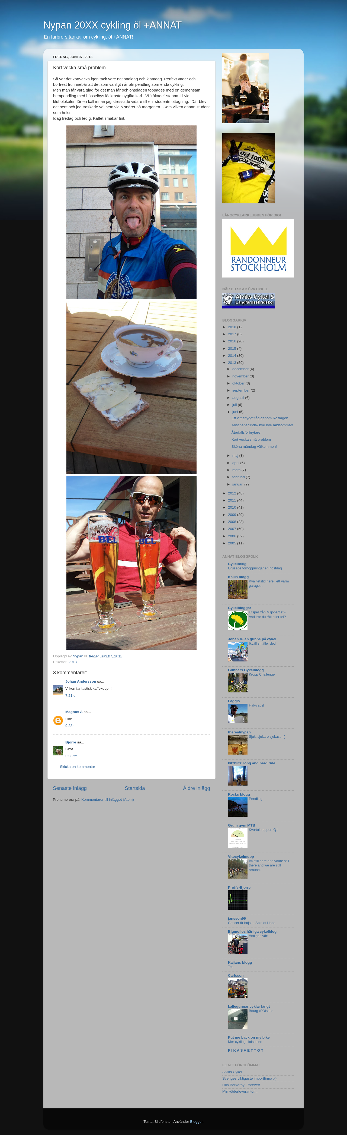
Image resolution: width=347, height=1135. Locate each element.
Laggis (234, 701)
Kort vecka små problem (251, 439)
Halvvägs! (256, 705)
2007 (232, 529)
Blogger (196, 1122)
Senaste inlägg (70, 788)
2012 (232, 493)
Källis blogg (238, 577)
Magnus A (74, 712)
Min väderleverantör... (240, 1091)
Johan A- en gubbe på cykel (252, 639)
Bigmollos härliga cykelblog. (253, 931)
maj (235, 455)
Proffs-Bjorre (239, 887)
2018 (232, 327)
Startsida (135, 788)
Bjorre (70, 742)
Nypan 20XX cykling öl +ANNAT (112, 25)
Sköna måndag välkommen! (254, 446)
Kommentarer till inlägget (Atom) (107, 799)
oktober (239, 383)
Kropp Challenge (262, 674)
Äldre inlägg (196, 788)
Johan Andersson (80, 681)
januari (238, 484)
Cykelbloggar (239, 608)
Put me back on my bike (249, 1037)
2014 (232, 356)
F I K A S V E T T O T (245, 1050)
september (241, 390)
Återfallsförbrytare (246, 432)
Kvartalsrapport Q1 (263, 830)
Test (231, 967)
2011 (232, 500)
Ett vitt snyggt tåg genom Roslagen (260, 418)
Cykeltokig (237, 564)
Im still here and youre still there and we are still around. (269, 865)
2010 (232, 507)
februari (239, 477)
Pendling (255, 799)
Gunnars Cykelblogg (246, 670)
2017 (232, 334)
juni (235, 412)
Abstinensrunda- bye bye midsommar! (262, 425)
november (241, 376)
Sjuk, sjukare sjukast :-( (267, 736)
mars (237, 470)
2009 (232, 515)
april (236, 463)
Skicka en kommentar (77, 767)
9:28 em (72, 726)
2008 (232, 522)
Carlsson (236, 975)
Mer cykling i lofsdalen (245, 1042)
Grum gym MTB (241, 825)
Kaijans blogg (240, 962)
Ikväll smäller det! (262, 643)
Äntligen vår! (258, 936)
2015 (232, 348)
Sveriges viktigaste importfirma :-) (249, 1078)
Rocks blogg (239, 794)
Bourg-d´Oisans (261, 1011)
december (241, 369)
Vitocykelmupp (241, 857)
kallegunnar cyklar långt (249, 1006)
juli (235, 405)
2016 (232, 341)
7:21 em (72, 695)
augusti (238, 398)
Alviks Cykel (232, 1072)
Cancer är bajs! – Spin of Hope (251, 923)
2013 (73, 662)
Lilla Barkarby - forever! (241, 1085)
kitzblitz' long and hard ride (251, 763)
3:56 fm (71, 756)
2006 (232, 536)
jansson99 (237, 918)
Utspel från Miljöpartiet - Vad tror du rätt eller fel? (267, 614)
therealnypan (239, 732)
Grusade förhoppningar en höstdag (255, 568)
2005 (232, 543)
